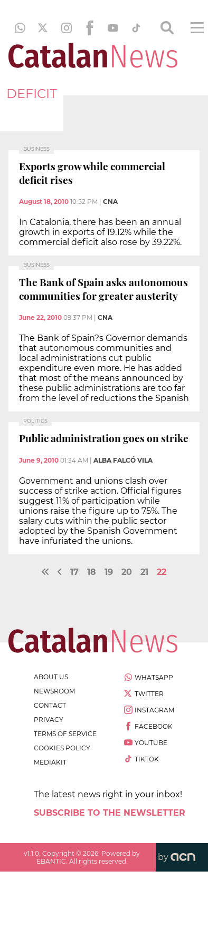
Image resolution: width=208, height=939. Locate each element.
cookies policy (62, 748)
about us (51, 677)
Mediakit (50, 762)
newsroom (54, 691)
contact (50, 705)
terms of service (65, 734)
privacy (48, 719)
